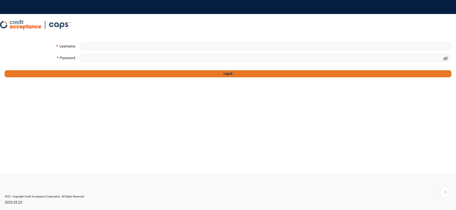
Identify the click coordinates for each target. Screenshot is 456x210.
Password (67, 58)
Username (67, 47)
